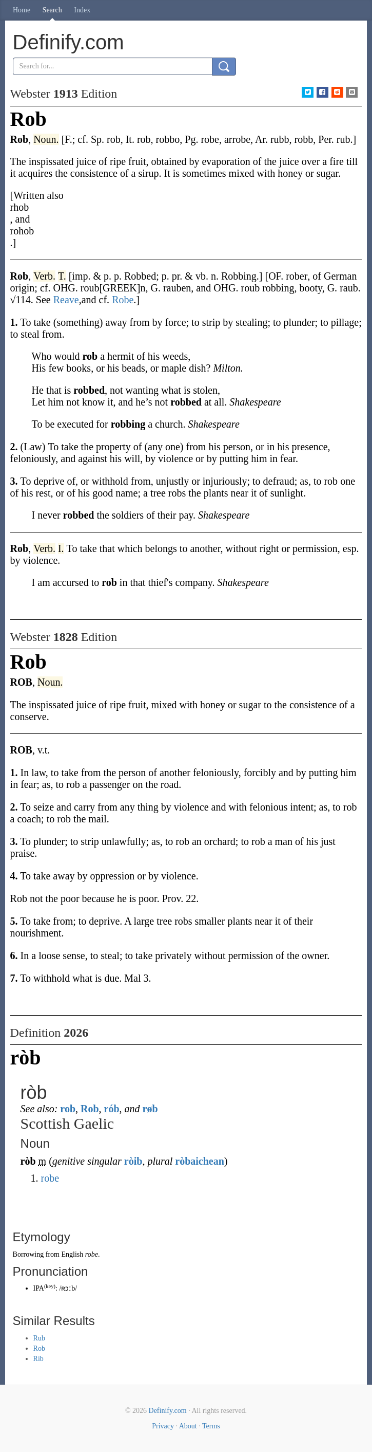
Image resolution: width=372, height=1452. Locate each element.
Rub (39, 1338)
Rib (38, 1359)
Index (82, 10)
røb (150, 1108)
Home (21, 10)
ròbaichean (199, 1161)
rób (112, 1108)
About (188, 1426)
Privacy (163, 1426)
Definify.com (168, 1410)
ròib (133, 1161)
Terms (211, 1426)
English (72, 1254)
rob (67, 1108)
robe (50, 1178)
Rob (90, 1108)
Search (52, 10)
